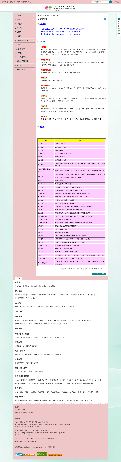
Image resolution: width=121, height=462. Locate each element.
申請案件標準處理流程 (30, 320)
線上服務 (18, 36)
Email (119, 33)
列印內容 (105, 19)
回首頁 (18, 2)
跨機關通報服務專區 (77, 295)
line (119, 31)
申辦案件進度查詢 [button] (21, 40)
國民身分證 (81, 392)
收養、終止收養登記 (53, 392)
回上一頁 (95, 274)
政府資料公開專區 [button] (21, 61)
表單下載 (18, 28)
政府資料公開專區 (22, 376)
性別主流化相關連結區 (35, 371)
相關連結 (58, 354)
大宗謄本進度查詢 (59, 337)
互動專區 (18, 342)
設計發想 (28, 354)
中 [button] (119, 19)
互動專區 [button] (18, 45)
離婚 (26, 392)
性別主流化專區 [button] (21, 57)
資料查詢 (18, 320)
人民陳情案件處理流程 (30, 346)
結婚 (21, 392)
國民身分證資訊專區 (22, 295)
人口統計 (18, 303)
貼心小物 (36, 354)
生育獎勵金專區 (63, 295)
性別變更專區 (19, 298)
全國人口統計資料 (68, 306)
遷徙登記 (33, 392)
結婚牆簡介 (19, 354)
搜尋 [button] (110, 1)
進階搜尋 (116, 2)
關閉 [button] (18, 278)
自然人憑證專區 (91, 295)
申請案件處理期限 (60, 320)
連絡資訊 (52, 286)
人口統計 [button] (18, 24)
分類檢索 (12, 2)
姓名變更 (41, 392)
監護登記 (65, 392)
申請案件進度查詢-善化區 (23, 337)
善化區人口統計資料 (22, 306)
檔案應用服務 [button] (20, 70)
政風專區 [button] (18, 53)
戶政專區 (18, 291)
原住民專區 (52, 295)
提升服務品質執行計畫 (22, 383)
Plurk (119, 26)
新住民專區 (42, 295)
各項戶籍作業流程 (46, 320)
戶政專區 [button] (18, 20)
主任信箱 (18, 346)
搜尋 (92, 1)
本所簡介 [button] (18, 15)
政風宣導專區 (19, 363)
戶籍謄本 (90, 392)
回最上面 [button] (102, 274)
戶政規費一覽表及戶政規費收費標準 (80, 320)
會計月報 (98, 380)
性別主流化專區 (21, 368)
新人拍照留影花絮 (47, 354)
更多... (97, 392)
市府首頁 (24, 2)
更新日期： (18, 407)
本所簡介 (47, 15)
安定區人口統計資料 (37, 306)
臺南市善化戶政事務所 (60, 7)
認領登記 (73, 392)
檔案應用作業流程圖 (56, 400)
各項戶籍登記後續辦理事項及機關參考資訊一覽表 (50, 324)
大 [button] (119, 21)
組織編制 (18, 286)
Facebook (119, 23)
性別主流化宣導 (20, 371)
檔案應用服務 (20, 397)
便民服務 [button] (18, 32)
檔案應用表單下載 (87, 400)
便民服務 (18, 317)
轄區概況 (26, 286)
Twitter (119, 28)
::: (0, 1)
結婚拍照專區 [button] (20, 49)
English (30, 2)
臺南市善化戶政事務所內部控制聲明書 (80, 383)
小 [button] (119, 16)
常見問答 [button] (18, 65)
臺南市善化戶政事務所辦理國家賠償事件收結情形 (49, 383)
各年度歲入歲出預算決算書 (84, 380)
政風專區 (18, 359)
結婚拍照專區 (20, 351)
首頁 (41, 15)
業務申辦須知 (30, 298)
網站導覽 (5, 2)
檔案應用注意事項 (21, 400)
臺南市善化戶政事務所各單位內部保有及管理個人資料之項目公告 (51, 380)
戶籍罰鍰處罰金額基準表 (23, 324)
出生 (16, 392)
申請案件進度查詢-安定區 (42, 337)
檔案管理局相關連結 (72, 400)
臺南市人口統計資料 (53, 306)
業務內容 (55, 15)
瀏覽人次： (18, 409)
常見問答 (18, 388)
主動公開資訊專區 (21, 380)
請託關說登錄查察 (32, 363)
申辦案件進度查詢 (22, 334)
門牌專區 (34, 295)
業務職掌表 (43, 286)
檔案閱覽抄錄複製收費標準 (38, 400)
